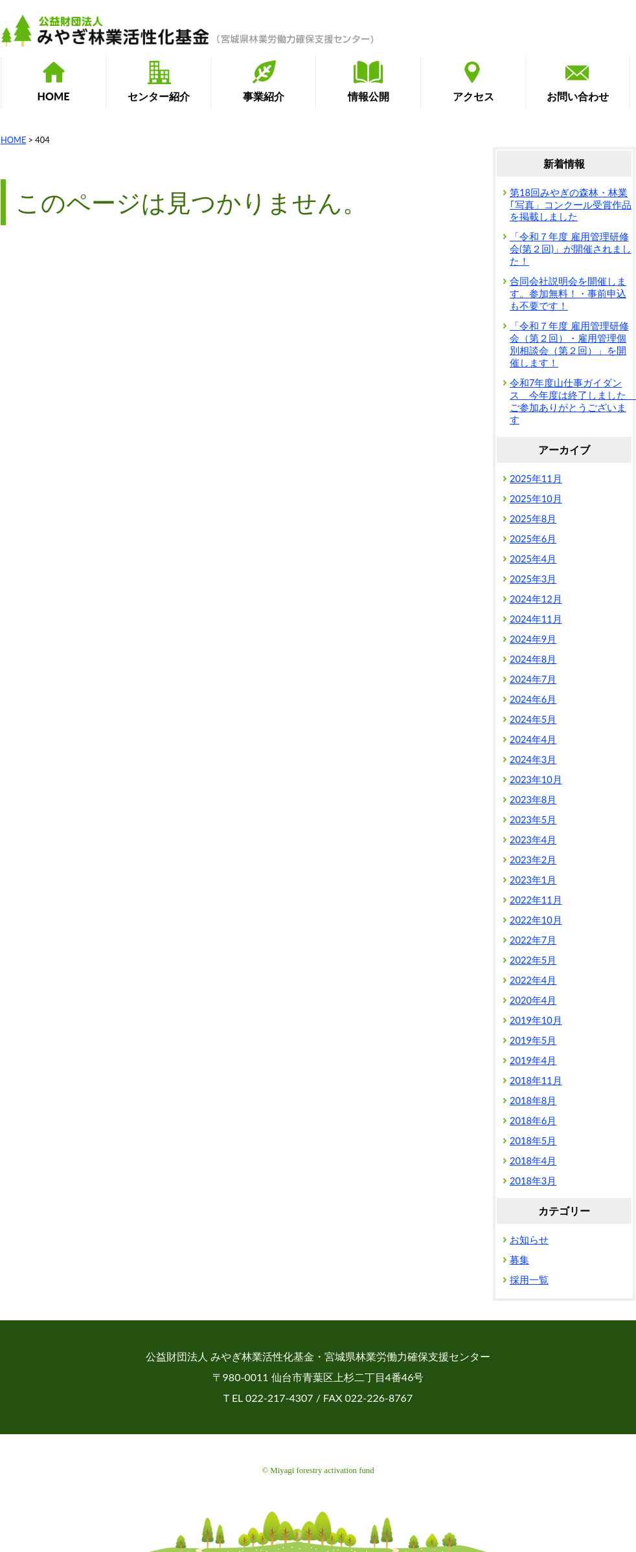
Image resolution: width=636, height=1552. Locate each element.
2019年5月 (533, 1040)
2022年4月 (533, 980)
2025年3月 (533, 578)
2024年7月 (533, 679)
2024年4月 (533, 739)
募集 (519, 1259)
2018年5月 (533, 1140)
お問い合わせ (578, 96)
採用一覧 (529, 1279)
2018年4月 (533, 1160)
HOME (54, 96)
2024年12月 (536, 598)
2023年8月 (533, 799)
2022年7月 (533, 940)
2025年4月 (533, 558)
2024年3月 (533, 759)
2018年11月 (536, 1080)
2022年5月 (533, 960)
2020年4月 (533, 1000)
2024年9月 (533, 639)
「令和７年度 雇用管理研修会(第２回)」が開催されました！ (570, 249)
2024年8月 (533, 659)
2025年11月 (536, 478)
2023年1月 (533, 879)
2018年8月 (533, 1100)
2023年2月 (533, 859)
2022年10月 (536, 920)
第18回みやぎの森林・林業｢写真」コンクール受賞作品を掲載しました (570, 205)
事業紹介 (263, 96)
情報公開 (368, 96)
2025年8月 (533, 518)
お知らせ (529, 1239)
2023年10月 (536, 779)
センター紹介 (159, 96)
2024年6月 (533, 699)
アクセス (473, 96)
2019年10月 (536, 1020)
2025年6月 (533, 538)
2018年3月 (533, 1180)
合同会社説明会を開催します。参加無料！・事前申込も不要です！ (568, 293)
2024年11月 (536, 619)
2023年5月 (533, 819)
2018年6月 (533, 1120)
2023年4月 (533, 839)
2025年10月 (536, 498)
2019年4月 (533, 1060)
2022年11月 (536, 899)
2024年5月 (533, 719)
